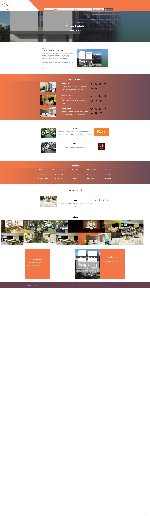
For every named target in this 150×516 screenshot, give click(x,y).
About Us (57, 1)
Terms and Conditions (87, 284)
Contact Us (64, 1)
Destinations (43, 1)
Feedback (51, 1)
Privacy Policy (97, 284)
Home (37, 1)
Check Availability (108, 6)
